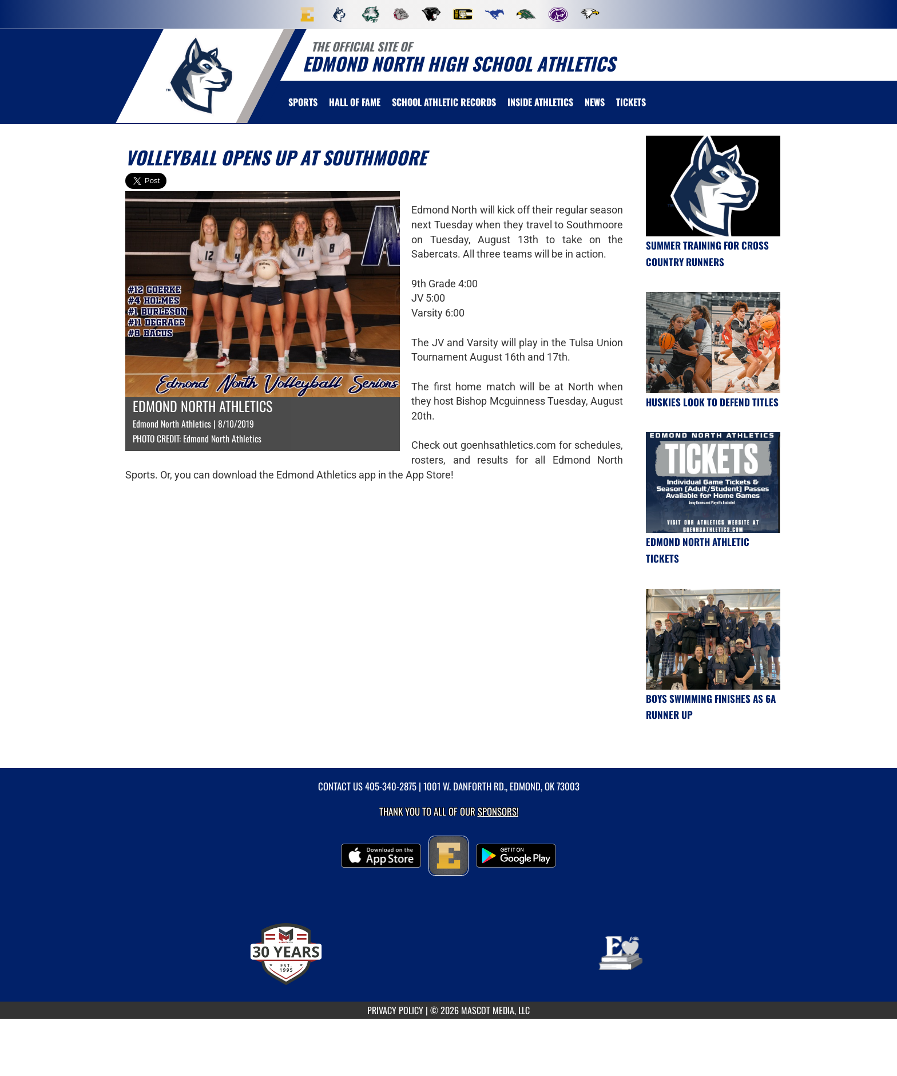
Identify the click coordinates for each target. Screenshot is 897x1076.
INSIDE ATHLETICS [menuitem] (540, 102)
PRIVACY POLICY (395, 1010)
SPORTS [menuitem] (302, 102)
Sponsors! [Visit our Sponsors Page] (498, 811)
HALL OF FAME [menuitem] (354, 102)
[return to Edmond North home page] (200, 75)
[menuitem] (307, 14)
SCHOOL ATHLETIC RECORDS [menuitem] (444, 102)
